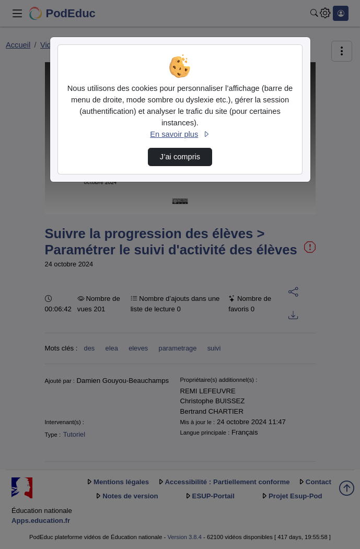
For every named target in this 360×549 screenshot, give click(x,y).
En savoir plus (180, 134)
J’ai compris (180, 157)
